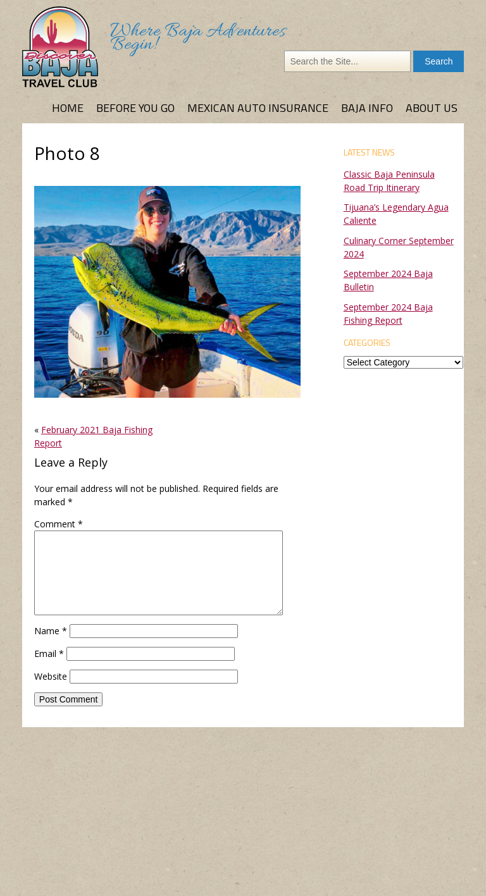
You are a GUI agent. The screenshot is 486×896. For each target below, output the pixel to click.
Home (68, 107)
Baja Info (367, 107)
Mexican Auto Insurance (257, 107)
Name (50, 631)
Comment (58, 524)
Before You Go (135, 107)
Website (50, 676)
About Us (432, 107)
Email (49, 653)
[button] (167, 291)
